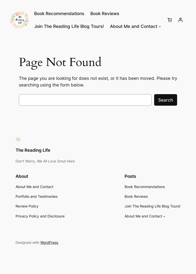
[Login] (180, 20)
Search (165, 100)
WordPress (49, 242)
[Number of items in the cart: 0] (169, 20)
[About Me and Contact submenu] (159, 26)
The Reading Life (33, 150)
